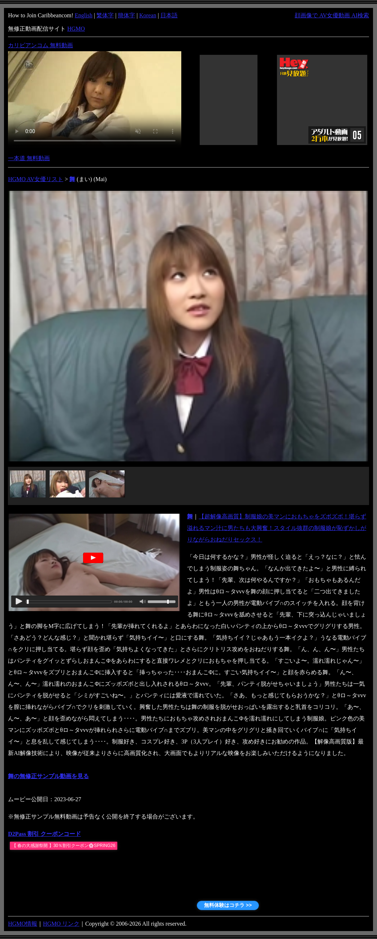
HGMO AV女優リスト (35, 179)
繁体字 (105, 15)
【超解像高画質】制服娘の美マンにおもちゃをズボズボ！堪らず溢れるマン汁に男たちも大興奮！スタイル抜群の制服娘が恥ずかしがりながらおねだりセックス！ (276, 528)
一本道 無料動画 (29, 158)
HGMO (76, 29)
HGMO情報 (22, 924)
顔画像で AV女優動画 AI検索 (332, 15)
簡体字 (126, 15)
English (83, 15)
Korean (147, 15)
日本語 (169, 15)
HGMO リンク (61, 924)
